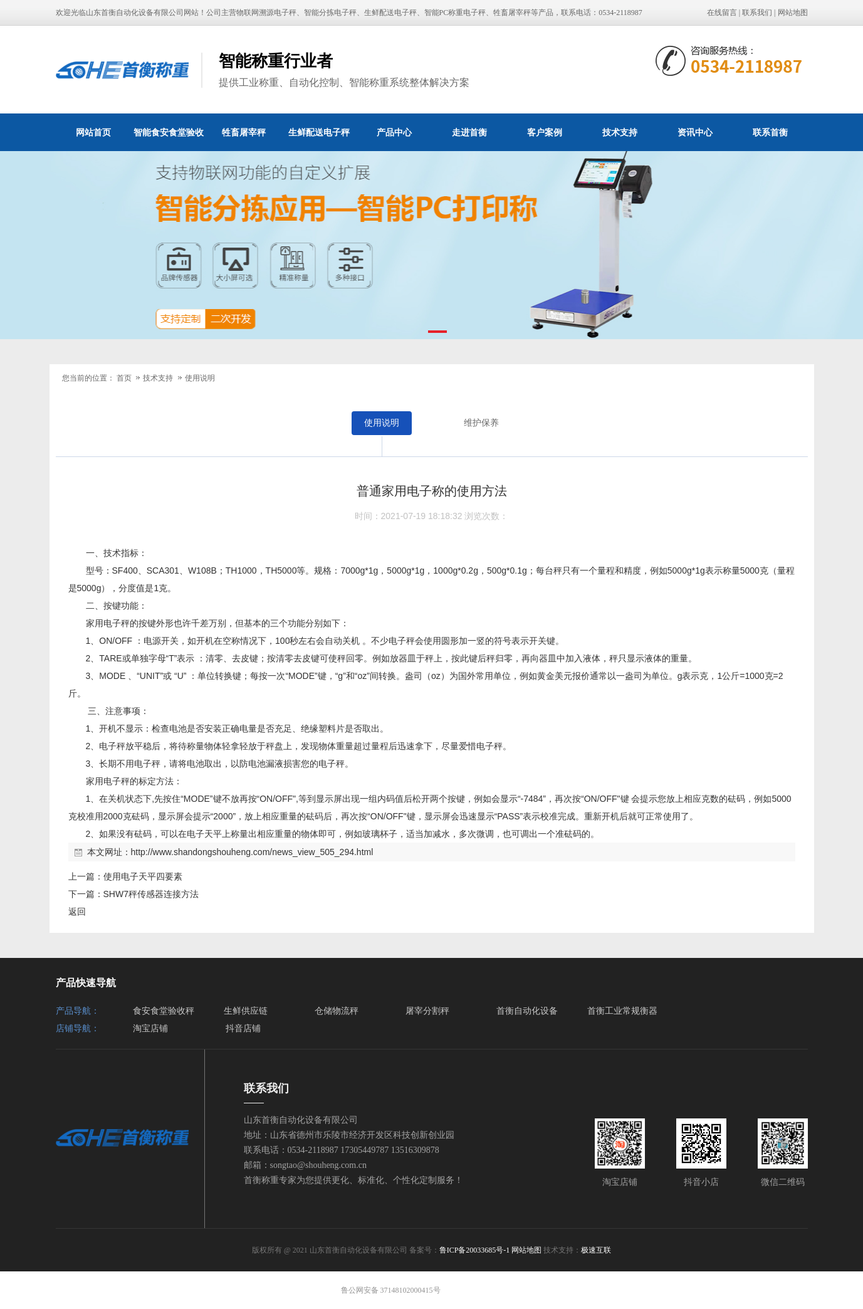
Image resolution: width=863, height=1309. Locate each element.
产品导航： (78, 1011)
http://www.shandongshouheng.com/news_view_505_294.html (252, 852)
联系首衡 (770, 132)
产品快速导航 (86, 982)
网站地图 (793, 12)
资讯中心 (695, 132)
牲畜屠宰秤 (244, 132)
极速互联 (596, 1250)
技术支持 (619, 132)
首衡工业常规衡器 (622, 1011)
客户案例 (544, 132)
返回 (77, 912)
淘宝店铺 (150, 1028)
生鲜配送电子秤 (319, 132)
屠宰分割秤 (427, 1011)
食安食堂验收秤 (163, 1011)
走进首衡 (469, 132)
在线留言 (722, 12)
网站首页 (93, 132)
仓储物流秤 (336, 1011)
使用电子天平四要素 (142, 876)
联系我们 (757, 12)
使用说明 (200, 378)
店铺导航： (78, 1028)
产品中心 (394, 132)
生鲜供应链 (246, 1011)
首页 (124, 378)
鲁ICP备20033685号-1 (474, 1250)
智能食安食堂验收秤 (168, 139)
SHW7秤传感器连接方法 (151, 894)
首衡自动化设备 (527, 1011)
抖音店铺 (243, 1028)
